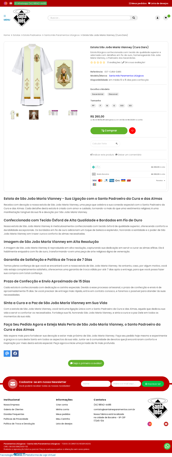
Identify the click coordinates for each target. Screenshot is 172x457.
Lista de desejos (158, 3)
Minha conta (62, 409)
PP (93, 105)
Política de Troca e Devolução (19, 423)
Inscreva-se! (153, 383)
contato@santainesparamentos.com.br (114, 409)
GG (122, 105)
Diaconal (113, 94)
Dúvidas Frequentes (14, 414)
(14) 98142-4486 (102, 404)
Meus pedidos (138, 3)
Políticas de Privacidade (16, 418)
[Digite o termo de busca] (89, 18)
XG (130, 105)
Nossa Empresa (11, 404)
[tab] (128, 167)
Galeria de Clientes (13, 409)
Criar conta (62, 404)
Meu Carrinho (63, 418)
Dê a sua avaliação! (133, 62)
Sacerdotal (97, 94)
